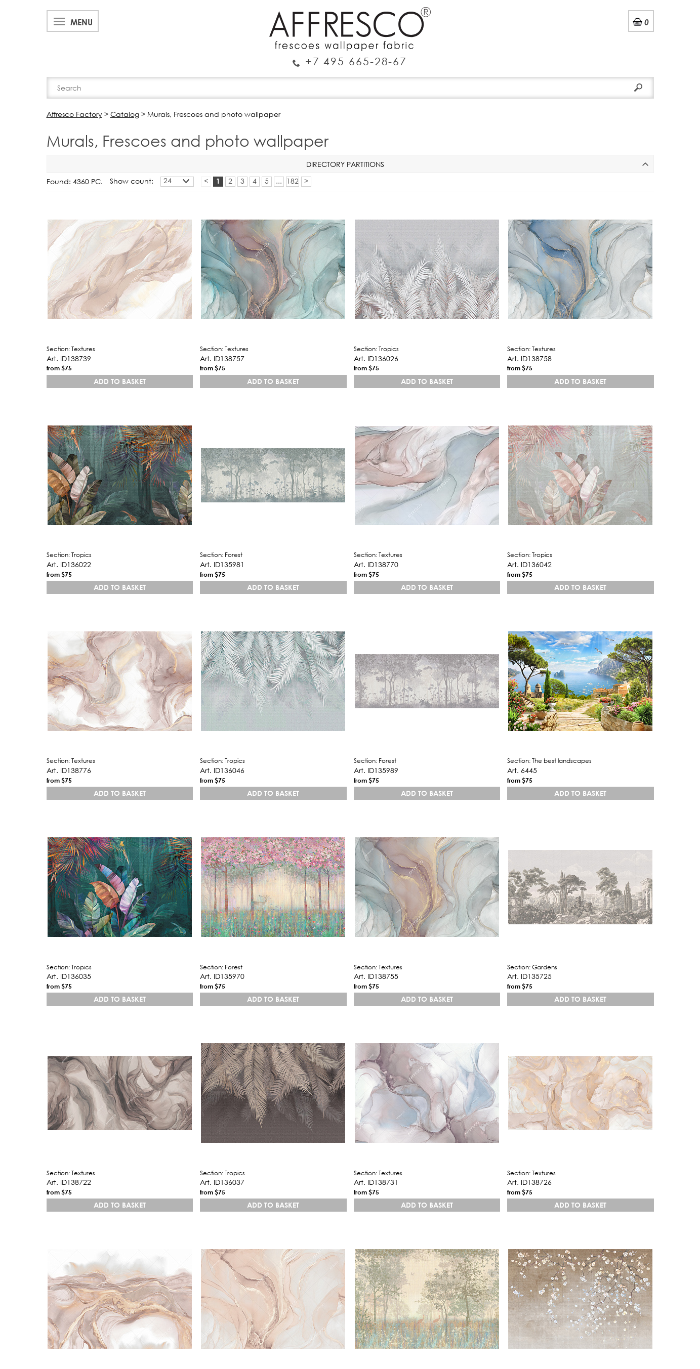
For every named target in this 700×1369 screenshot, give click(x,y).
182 (292, 181)
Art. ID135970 (222, 976)
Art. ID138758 (529, 358)
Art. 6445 (522, 770)
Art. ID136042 (529, 564)
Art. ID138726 (529, 1182)
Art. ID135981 (222, 564)
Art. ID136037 (222, 1182)
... (279, 181)
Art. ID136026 (376, 358)
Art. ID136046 (222, 770)
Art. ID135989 (376, 770)
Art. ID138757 (222, 358)
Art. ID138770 (376, 564)
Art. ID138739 (69, 358)
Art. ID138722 (69, 1182)
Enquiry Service (350, 57)
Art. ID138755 (376, 976)
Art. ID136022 (69, 564)
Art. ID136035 (69, 976)
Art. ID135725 (529, 976)
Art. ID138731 (376, 1182)
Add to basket (120, 381)
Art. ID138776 (69, 770)
